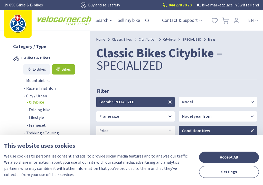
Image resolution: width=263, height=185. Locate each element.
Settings (229, 172)
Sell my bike (129, 20)
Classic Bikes (122, 39)
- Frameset (36, 125)
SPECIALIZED (191, 39)
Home (100, 39)
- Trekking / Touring (41, 133)
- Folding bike (38, 110)
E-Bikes (36, 69)
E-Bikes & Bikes (31, 58)
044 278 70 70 (177, 5)
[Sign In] (236, 20)
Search (105, 20)
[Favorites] (214, 20)
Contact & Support (182, 20)
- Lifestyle (35, 118)
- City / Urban (35, 96)
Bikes (63, 69)
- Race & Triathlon (40, 88)
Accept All (229, 157)
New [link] (211, 39)
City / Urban (147, 39)
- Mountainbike (37, 81)
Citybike (169, 39)
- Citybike (35, 102)
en (253, 20)
